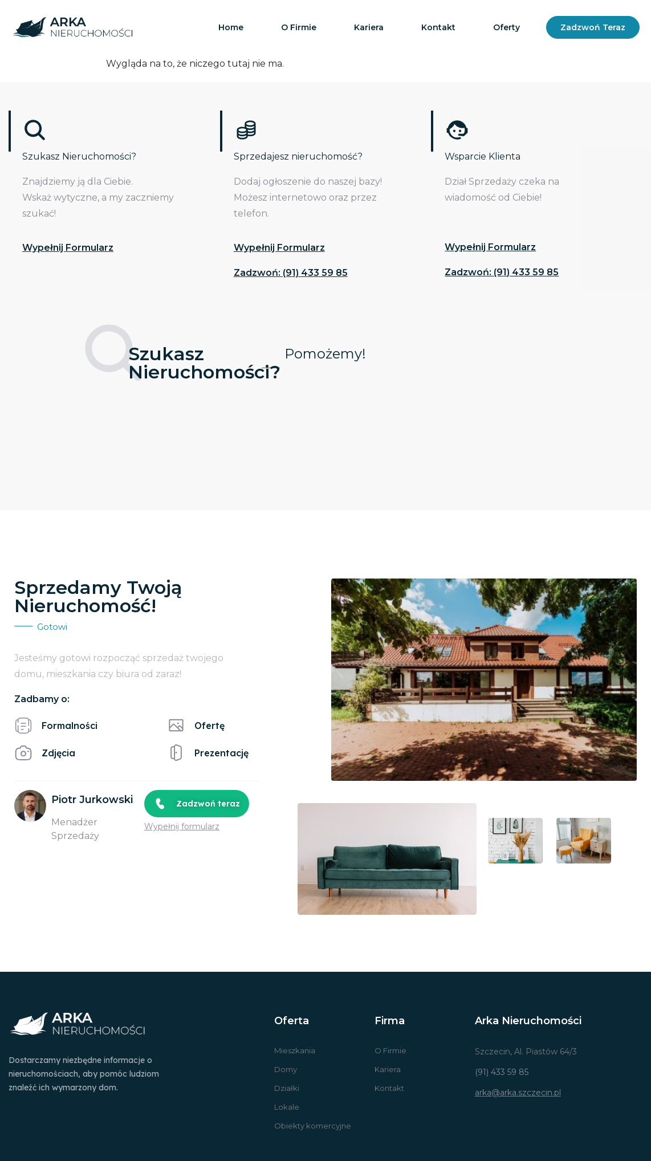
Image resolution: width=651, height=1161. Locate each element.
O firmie (298, 27)
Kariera (369, 27)
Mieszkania (294, 1050)
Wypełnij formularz (67, 247)
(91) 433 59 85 (501, 1072)
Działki (286, 1088)
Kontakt (438, 27)
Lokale (286, 1106)
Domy (285, 1069)
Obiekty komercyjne (312, 1125)
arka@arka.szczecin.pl (518, 1092)
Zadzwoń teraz (592, 27)
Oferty (506, 27)
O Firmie (390, 1050)
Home (230, 27)
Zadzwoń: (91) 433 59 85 (291, 272)
